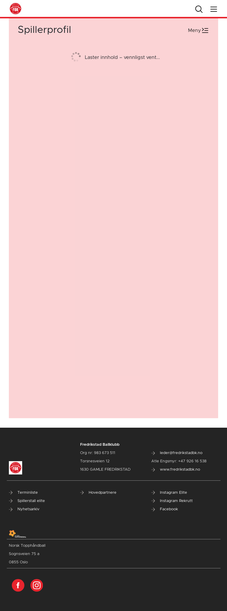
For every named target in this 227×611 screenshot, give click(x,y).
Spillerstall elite (27, 501)
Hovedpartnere (98, 493)
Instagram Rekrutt (172, 501)
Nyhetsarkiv (24, 509)
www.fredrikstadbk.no (175, 470)
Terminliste (23, 493)
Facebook (164, 509)
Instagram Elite (169, 493)
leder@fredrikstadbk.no (176, 453)
